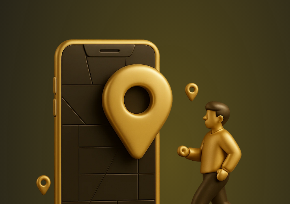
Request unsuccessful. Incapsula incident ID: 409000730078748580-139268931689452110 (145, 102)
